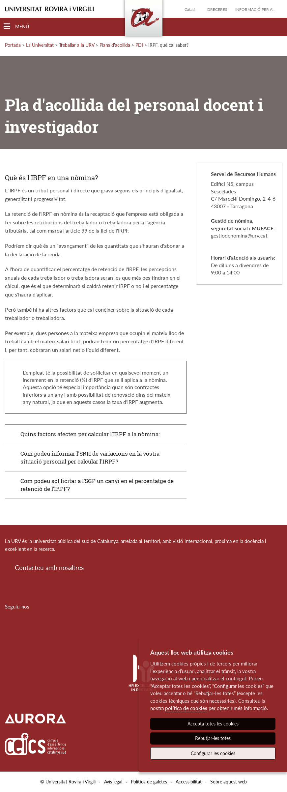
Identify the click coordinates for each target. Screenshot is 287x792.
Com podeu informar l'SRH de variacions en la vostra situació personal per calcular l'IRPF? (89, 457)
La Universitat (40, 45)
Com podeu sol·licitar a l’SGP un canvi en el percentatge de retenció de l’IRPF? (97, 485)
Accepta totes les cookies (213, 723)
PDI (139, 45)
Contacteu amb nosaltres (49, 567)
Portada (13, 45)
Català (190, 9)
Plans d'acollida (115, 45)
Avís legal (113, 781)
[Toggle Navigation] (16, 26)
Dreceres (217, 9)
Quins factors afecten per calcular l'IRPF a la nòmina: (89, 434)
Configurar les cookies (213, 753)
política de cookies (186, 708)
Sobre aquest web (228, 781)
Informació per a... (255, 9)
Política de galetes (149, 781)
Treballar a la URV (76, 45)
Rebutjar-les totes (213, 738)
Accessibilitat (189, 781)
